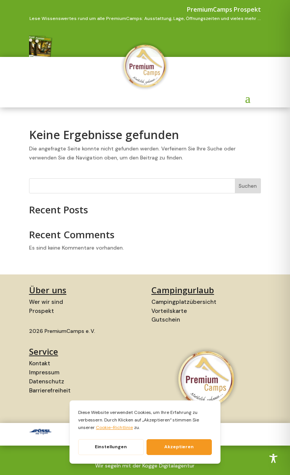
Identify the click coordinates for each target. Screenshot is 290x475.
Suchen (248, 185)
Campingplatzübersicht (183, 302)
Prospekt (41, 311)
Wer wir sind (46, 302)
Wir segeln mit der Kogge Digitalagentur (144, 465)
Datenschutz (46, 381)
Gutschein (165, 319)
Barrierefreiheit (50, 390)
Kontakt (39, 363)
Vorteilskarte (169, 311)
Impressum (44, 372)
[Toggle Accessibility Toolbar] (273, 458)
